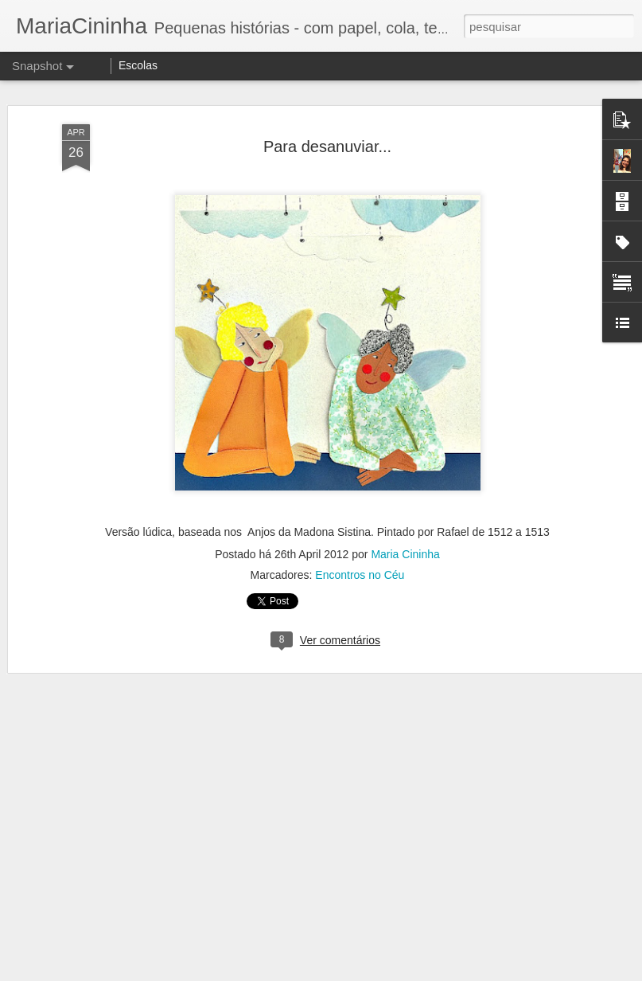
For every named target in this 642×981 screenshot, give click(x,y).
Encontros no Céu (359, 571)
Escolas (138, 65)
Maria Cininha (405, 551)
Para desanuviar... (327, 143)
